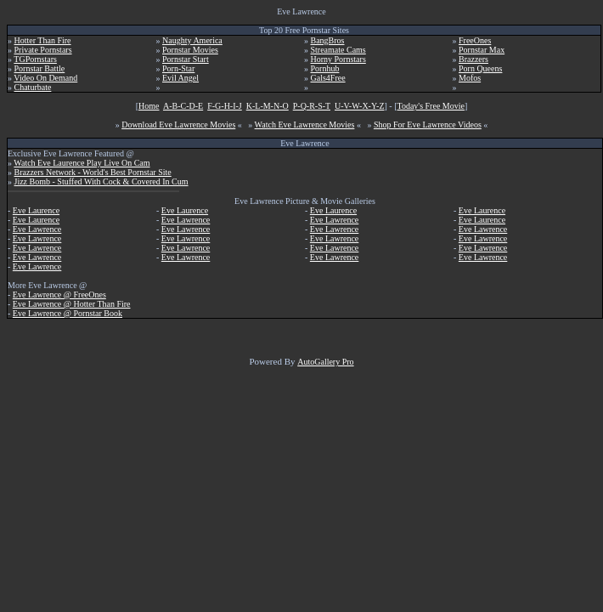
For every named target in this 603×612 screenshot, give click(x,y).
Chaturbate (33, 87)
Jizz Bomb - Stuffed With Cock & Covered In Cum (101, 181)
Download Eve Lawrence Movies (178, 124)
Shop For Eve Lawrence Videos (428, 124)
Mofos (470, 77)
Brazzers (473, 59)
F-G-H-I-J (224, 105)
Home (148, 105)
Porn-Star (178, 68)
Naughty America (192, 40)
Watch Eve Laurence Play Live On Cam (81, 162)
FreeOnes (475, 40)
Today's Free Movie (431, 105)
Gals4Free (328, 77)
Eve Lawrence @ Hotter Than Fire (72, 304)
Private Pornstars (43, 49)
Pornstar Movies (190, 49)
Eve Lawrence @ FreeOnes (59, 294)
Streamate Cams (338, 49)
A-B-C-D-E (183, 105)
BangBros (328, 40)
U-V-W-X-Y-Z (360, 105)
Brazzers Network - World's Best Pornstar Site (93, 172)
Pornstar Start (185, 59)
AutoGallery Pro (325, 361)
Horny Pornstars (338, 59)
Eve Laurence (36, 210)
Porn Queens (480, 68)
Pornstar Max (481, 49)
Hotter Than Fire (42, 40)
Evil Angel (180, 77)
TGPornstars (35, 59)
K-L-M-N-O (267, 105)
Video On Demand (45, 77)
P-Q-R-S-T (311, 105)
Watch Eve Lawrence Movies (305, 124)
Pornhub (325, 68)
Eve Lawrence (37, 229)
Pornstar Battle (39, 68)
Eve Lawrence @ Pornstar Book (67, 313)
